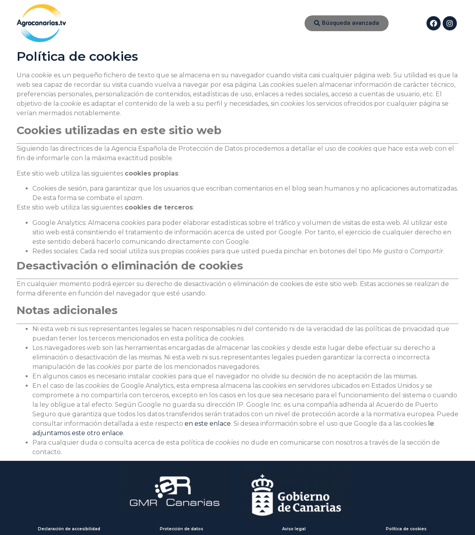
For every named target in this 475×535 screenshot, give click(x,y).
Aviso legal (294, 528)
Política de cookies (406, 528)
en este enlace (208, 423)
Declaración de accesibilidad (69, 528)
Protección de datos (181, 528)
